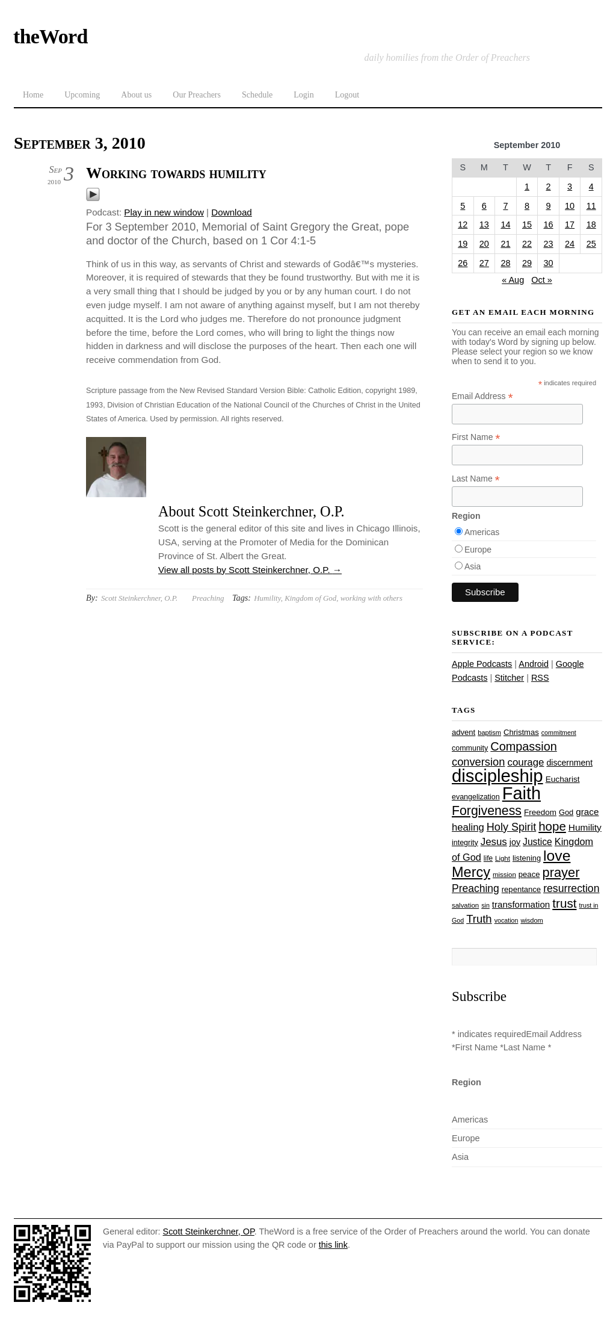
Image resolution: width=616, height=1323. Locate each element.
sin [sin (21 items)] (485, 905)
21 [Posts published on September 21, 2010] (505, 244)
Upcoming (82, 94)
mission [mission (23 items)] (504, 874)
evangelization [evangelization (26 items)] (476, 797)
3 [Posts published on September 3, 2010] (569, 186)
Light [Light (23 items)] (502, 858)
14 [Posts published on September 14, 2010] (505, 224)
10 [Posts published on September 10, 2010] (569, 206)
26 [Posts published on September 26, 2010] (462, 263)
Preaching (208, 598)
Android (534, 664)
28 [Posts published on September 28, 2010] (505, 263)
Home (33, 94)
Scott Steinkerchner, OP (208, 1231)
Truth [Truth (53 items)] (478, 918)
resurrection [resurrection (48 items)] (571, 888)
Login (303, 94)
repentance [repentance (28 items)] (521, 889)
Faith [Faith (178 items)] (521, 793)
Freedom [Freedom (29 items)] (540, 812)
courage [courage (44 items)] (525, 762)
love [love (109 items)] (556, 855)
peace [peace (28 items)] (529, 874)
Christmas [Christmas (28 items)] (521, 732)
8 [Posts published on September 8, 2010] (527, 206)
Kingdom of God (310, 598)
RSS (540, 678)
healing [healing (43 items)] (468, 827)
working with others (371, 598)
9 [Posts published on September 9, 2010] (548, 206)
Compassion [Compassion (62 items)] (523, 746)
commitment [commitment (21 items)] (558, 732)
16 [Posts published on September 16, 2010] (548, 224)
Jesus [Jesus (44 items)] (494, 841)
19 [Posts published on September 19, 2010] (462, 244)
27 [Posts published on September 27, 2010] (484, 263)
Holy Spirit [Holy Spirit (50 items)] (511, 827)
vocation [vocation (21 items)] (506, 920)
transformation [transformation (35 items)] (521, 904)
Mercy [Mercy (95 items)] (471, 872)
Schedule (257, 94)
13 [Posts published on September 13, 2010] (484, 224)
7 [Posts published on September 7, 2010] (505, 206)
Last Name (476, 479)
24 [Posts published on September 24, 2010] (569, 244)
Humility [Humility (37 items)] (585, 827)
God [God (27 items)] (566, 812)
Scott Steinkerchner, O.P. (139, 598)
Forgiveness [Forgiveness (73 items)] (487, 811)
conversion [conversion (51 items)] (478, 761)
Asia (472, 566)
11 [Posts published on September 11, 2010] (591, 206)
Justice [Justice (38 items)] (537, 842)
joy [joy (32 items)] (515, 842)
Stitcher (509, 678)
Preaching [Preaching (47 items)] (475, 888)
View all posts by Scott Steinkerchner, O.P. (250, 570)
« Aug (513, 280)
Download (231, 212)
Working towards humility (176, 173)
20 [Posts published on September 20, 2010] (484, 244)
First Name (476, 437)
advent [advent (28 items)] (463, 732)
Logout (347, 94)
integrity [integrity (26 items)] (465, 842)
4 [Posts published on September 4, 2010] (591, 186)
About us (136, 94)
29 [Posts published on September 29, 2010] (527, 263)
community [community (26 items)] (470, 748)
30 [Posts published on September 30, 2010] (548, 263)
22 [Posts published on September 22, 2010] (527, 244)
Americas (481, 532)
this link (333, 1245)
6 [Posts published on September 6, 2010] (484, 206)
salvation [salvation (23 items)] (465, 905)
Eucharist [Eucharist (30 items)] (563, 779)
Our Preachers (197, 94)
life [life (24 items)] (488, 858)
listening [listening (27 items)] (527, 858)
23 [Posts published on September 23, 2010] (548, 244)
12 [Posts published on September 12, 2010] (462, 224)
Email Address (482, 396)
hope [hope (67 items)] (552, 826)
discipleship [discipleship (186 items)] (497, 775)
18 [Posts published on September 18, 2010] (591, 224)
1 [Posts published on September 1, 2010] (527, 186)
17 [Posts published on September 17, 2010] (569, 224)
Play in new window (164, 212)
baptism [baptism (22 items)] (489, 732)
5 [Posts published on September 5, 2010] (462, 206)
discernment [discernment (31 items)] (569, 762)
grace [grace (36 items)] (587, 812)
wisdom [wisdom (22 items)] (531, 920)
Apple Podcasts (482, 664)
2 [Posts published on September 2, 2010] (548, 186)
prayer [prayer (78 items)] (560, 872)
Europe (477, 549)
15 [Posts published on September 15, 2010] (527, 224)
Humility (267, 598)
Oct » (541, 280)
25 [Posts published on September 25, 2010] (591, 244)
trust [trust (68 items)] (564, 903)
